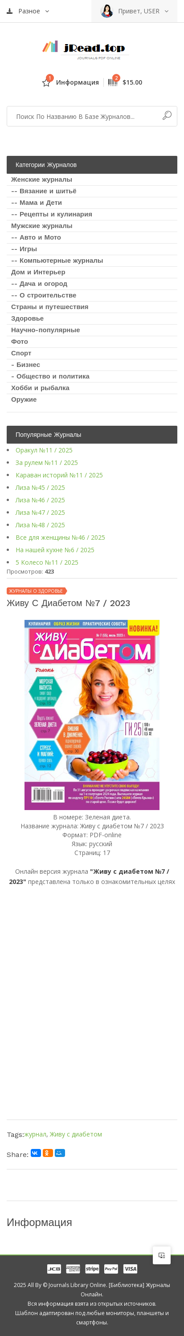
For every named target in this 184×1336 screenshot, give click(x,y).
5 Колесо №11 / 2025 (47, 562)
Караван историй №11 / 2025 (59, 475)
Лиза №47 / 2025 (40, 512)
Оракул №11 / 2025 (44, 450)
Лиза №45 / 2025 (40, 487)
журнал (35, 1134)
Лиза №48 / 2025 (40, 525)
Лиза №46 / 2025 (40, 500)
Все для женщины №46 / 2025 (60, 537)
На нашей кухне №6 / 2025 (55, 550)
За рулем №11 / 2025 (47, 462)
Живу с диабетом (76, 1134)
